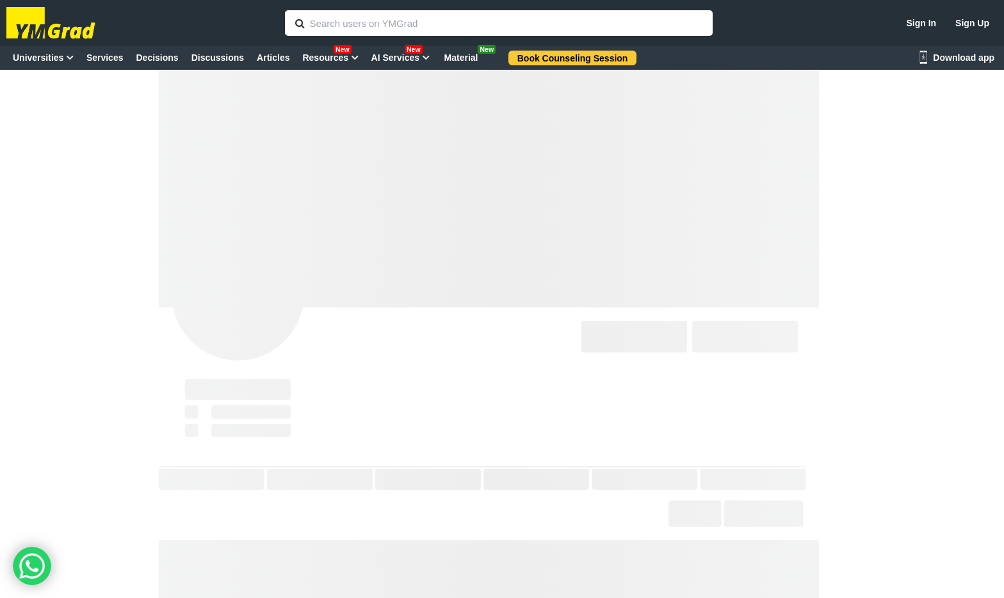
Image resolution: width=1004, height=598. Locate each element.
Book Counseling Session (572, 58)
